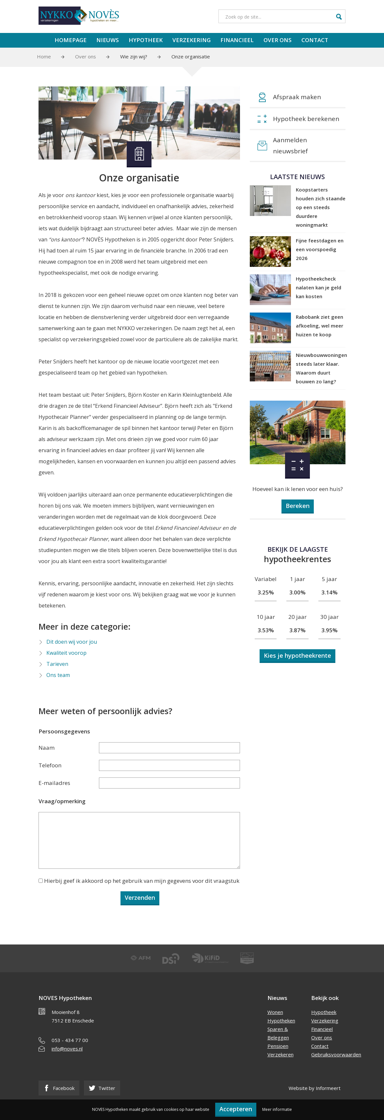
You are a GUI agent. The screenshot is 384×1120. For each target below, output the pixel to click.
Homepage (71, 40)
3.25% (266, 592)
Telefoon (50, 765)
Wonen (275, 1012)
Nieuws (107, 40)
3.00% (297, 592)
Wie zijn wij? (133, 56)
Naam (47, 747)
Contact (314, 40)
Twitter (102, 1088)
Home (44, 56)
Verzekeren (280, 1054)
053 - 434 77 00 (70, 1040)
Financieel (237, 40)
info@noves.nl (67, 1048)
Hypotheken (281, 1020)
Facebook (58, 1088)
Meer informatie (277, 1109)
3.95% (329, 630)
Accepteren (235, 1109)
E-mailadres (54, 783)
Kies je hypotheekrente (297, 655)
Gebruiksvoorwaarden (336, 1054)
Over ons (278, 40)
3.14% (329, 592)
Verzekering (191, 40)
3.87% (297, 630)
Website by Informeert (315, 1088)
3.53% (266, 630)
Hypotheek (146, 40)
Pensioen (277, 1046)
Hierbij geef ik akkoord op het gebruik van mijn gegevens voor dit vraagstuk (141, 880)
